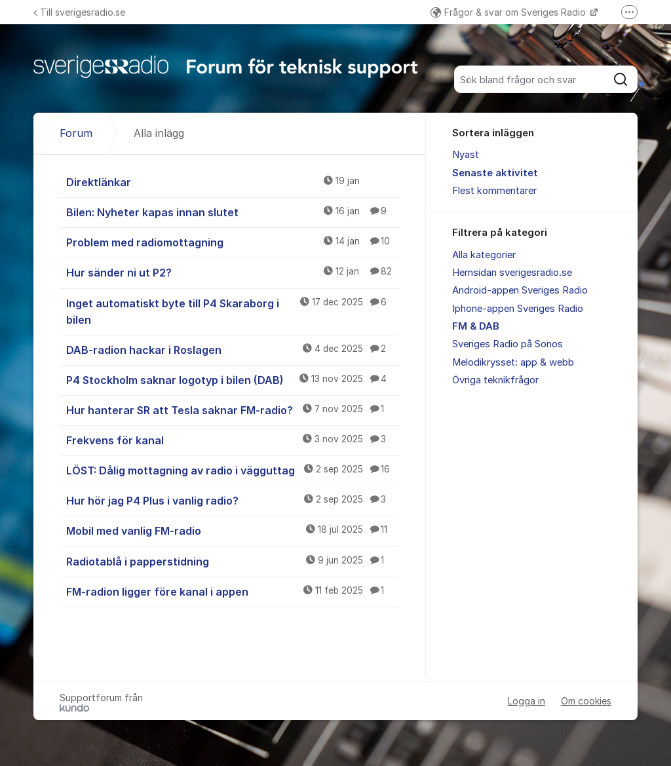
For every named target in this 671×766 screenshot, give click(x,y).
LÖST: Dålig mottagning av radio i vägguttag (233, 470)
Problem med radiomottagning (233, 242)
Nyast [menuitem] (465, 155)
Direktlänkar (233, 181)
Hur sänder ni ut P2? (233, 272)
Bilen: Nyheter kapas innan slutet (233, 211)
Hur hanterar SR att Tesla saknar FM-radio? (233, 409)
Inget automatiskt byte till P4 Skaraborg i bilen (233, 311)
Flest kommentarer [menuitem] (494, 191)
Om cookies (586, 700)
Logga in (526, 700)
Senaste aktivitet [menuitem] (495, 173)
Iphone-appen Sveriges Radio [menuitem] (517, 309)
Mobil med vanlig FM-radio (233, 530)
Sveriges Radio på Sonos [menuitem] (507, 344)
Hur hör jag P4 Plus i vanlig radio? (233, 500)
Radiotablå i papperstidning (233, 561)
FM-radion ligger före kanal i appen (233, 591)
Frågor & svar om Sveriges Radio (509, 12)
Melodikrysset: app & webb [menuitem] (513, 362)
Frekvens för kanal (233, 439)
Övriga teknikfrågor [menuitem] (495, 380)
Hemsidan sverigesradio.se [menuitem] (512, 272)
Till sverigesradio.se (79, 12)
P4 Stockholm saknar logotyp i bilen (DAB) (233, 379)
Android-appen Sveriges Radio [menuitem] (520, 290)
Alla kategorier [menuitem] (484, 255)
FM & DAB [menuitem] (475, 326)
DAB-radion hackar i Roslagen (233, 349)
